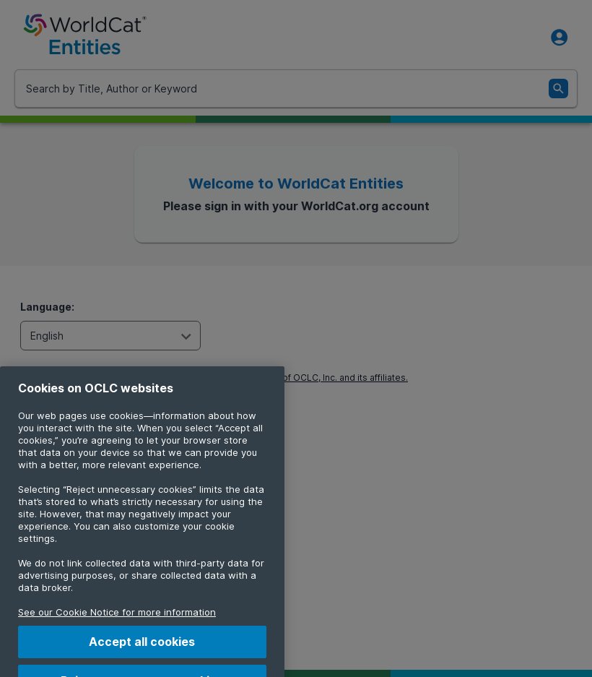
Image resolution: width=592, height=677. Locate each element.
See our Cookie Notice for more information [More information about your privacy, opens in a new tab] (117, 623)
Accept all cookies (142, 653)
